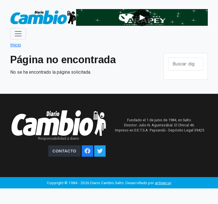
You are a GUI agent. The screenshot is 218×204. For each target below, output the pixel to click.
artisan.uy (163, 182)
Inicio (15, 45)
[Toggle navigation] (18, 33)
